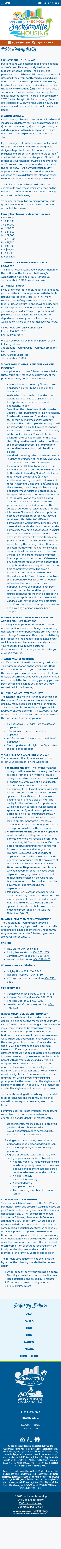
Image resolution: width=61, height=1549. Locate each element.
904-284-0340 (32, 971)
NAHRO (29, 1342)
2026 (20, 1496)
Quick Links (45, 42)
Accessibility (36, 1500)
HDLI (29, 1328)
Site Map (23, 1500)
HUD (29, 1335)
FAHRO (29, 1321)
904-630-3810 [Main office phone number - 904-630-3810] (32, 1412)
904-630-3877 (18, 331)
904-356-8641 (40, 956)
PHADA (29, 1349)
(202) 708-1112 (9, 1462)
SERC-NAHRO (29, 1356)
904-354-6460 (34, 975)
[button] (6, 3)
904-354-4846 (46, 993)
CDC (29, 1314)
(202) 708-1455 (32, 1462)
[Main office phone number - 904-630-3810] (19, 42)
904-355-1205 (40, 952)
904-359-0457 (41, 959)
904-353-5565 (30, 948)
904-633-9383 (35, 1001)
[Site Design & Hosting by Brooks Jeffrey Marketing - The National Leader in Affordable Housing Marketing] (30, 1512)
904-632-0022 (43, 997)
